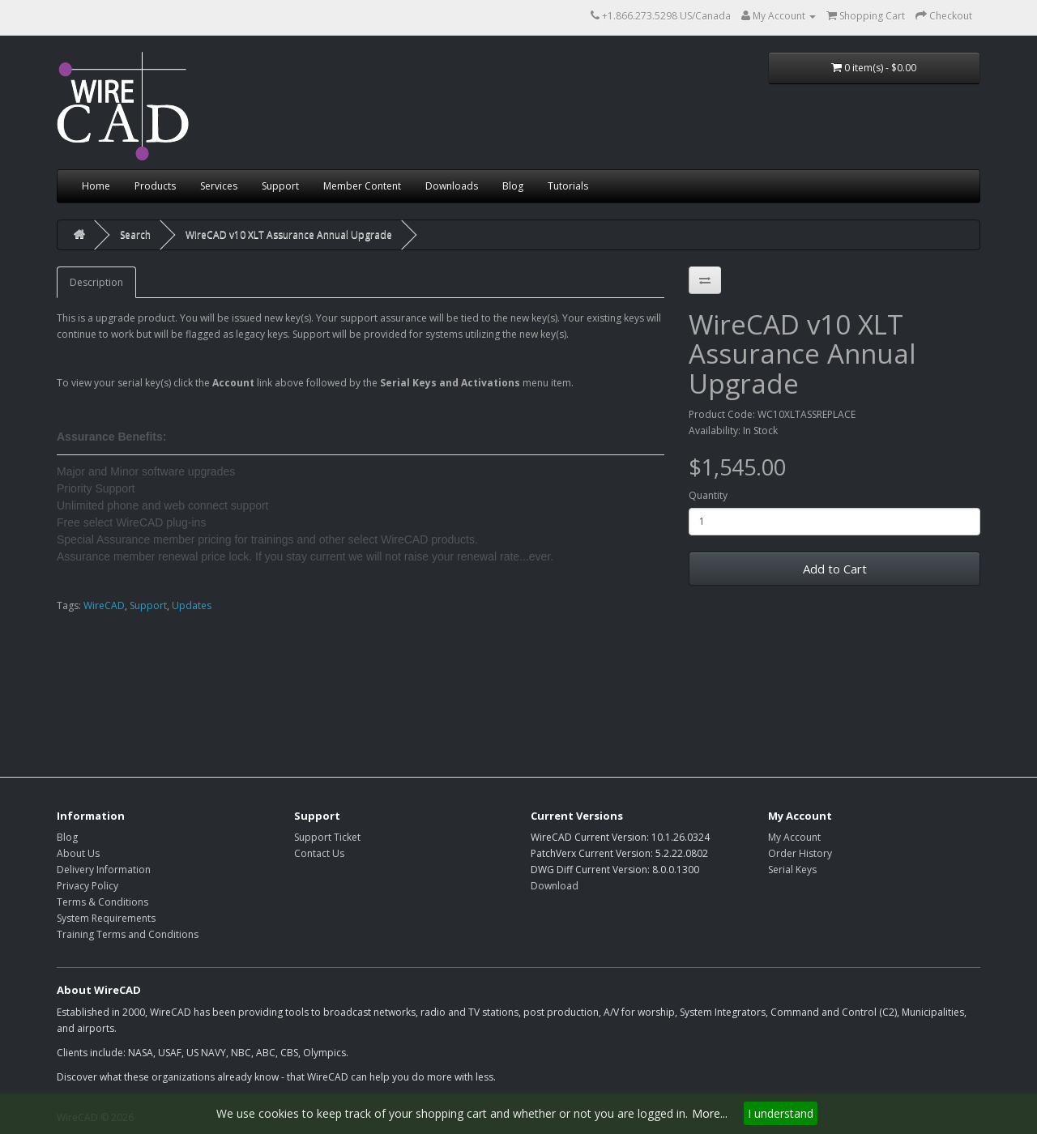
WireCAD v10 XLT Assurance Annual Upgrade (289, 234)
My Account (794, 837)
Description (96, 282)
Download (554, 886)
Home (96, 186)
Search (135, 234)
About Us (78, 853)
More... (710, 1113)
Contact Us (319, 853)
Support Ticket (327, 837)
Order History (800, 853)
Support (280, 186)
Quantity (708, 495)
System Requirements (106, 918)
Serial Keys (792, 869)
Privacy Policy (87, 886)
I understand (780, 1113)
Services (218, 186)
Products (155, 186)
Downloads (451, 186)
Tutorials (568, 186)
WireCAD (104, 605)
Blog (512, 186)
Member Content (362, 186)
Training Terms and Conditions (127, 934)
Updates (191, 605)
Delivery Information (104, 869)
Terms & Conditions (102, 902)
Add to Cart (835, 569)
